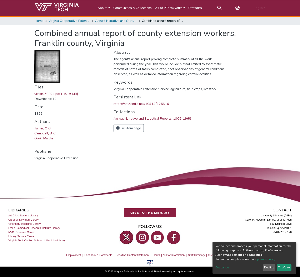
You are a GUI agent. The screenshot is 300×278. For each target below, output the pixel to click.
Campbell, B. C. (45, 133)
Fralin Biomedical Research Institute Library (34, 228)
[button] (237, 7)
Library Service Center (21, 236)
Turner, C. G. (42, 128)
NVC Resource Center (21, 232)
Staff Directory (196, 255)
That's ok (284, 267)
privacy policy (266, 259)
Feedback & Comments (98, 255)
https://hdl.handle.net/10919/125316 (141, 104)
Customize (222, 267)
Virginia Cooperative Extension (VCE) (69, 21)
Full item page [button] (128, 128)
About (103, 8)
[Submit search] (219, 7)
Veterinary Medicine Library (24, 223)
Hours (156, 255)
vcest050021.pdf (56, 94)
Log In (258, 8)
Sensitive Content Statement (132, 255)
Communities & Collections (132, 8)
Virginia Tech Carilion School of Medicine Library (36, 240)
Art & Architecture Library (23, 215)
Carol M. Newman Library (23, 219)
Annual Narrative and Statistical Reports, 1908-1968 (116, 21)
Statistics (195, 8)
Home (39, 21)
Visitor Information (174, 255)
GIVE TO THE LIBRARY (150, 213)
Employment (73, 255)
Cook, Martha (43, 138)
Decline (269, 267)
